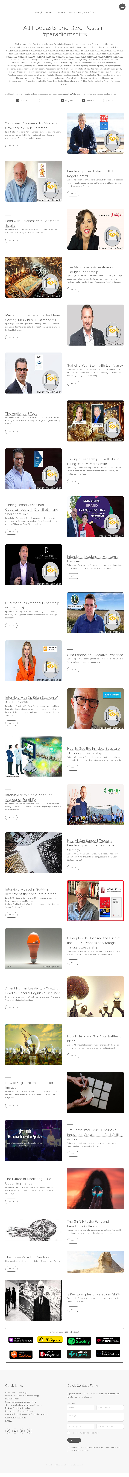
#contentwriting (12, 50)
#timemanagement (17, 81)
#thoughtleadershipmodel (84, 78)
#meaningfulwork (51, 63)
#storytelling (90, 72)
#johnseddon (92, 56)
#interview (50, 56)
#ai (40, 44)
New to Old (25, 101)
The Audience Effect (21, 413)
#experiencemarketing (35, 53)
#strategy (12, 75)
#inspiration (40, 56)
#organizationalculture (70, 66)
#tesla (57, 75)
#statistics (71, 72)
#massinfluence (18, 63)
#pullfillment (80, 69)
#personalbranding (15, 69)
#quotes (90, 69)
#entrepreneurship (108, 50)
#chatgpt (50, 47)
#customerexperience (38, 50)
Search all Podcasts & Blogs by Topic (20, 1402)
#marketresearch (111, 60)
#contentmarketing (110, 47)
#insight (31, 56)
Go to (11, 146)
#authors (87, 44)
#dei (50, 50)
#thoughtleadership (88, 75)
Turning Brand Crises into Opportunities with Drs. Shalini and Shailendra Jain (31, 509)
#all (30, 44)
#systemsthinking (24, 75)
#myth (102, 63)
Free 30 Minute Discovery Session (19, 1411)
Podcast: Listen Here (13, 1396)
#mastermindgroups (34, 63)
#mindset (77, 63)
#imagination (86, 53)
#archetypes (47, 44)
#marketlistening (96, 60)
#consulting (97, 47)
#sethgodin (18, 72)
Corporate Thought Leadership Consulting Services (26, 1414)
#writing (64, 84)
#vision (107, 81)
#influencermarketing (111, 53)
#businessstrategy (37, 47)
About (110, 101)
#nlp (35, 66)
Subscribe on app (32, 1396)
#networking (111, 63)
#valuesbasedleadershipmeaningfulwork (63, 81)
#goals (66, 53)
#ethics (120, 50)
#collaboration (70, 47)
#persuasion (29, 69)
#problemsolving (68, 69)
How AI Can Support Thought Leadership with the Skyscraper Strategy (91, 845)
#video (84, 81)
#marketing (48, 60)
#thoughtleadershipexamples (109, 75)
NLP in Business (12, 1399)
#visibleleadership (95, 81)
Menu (122, 6)
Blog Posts (69, 101)
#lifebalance (16, 60)
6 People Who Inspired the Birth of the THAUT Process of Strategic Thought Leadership (94, 942)
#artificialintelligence (62, 44)
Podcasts (90, 101)
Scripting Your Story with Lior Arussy (95, 365)
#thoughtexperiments (70, 75)
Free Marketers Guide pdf (15, 1417)
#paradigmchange (88, 66)
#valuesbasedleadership (36, 81)
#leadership (118, 56)
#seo (11, 72)
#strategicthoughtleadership (107, 72)
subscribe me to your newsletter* (85, 1433)
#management (36, 60)
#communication (84, 47)
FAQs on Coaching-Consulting (17, 1408)
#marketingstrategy (80, 60)
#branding (109, 44)
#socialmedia (50, 72)
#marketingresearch (62, 60)
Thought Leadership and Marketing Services (23, 1405)
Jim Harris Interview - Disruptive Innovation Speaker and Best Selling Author (95, 1134)
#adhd (35, 44)
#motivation (87, 63)
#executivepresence (17, 53)
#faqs (48, 53)
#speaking (61, 72)
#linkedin (25, 60)
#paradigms (102, 66)
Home (7, 1393)
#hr (71, 53)
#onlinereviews (54, 66)
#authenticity (77, 44)
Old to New (45, 101)
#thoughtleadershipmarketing (22, 78)
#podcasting (51, 69)
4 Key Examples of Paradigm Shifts (94, 1294)
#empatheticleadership (90, 50)
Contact (8, 1420)
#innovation (22, 56)
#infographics (11, 56)
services (94, 1394)
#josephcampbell (105, 56)
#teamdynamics (39, 75)
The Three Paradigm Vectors (27, 1257)
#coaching (59, 47)
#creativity (23, 50)
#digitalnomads (59, 50)
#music (96, 63)
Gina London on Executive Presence (95, 655)
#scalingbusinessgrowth (111, 69)
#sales (97, 69)
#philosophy (40, 69)
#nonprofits (42, 66)
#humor (76, 53)
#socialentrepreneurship (34, 72)
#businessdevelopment (19, 47)
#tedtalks (50, 75)
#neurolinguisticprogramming (19, 66)
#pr (58, 69)
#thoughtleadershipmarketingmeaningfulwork (54, 78)
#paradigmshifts (114, 66)
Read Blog (22, 1393)
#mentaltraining (66, 63)
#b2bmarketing (98, 44)
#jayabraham (80, 56)
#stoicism (80, 72)
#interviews (60, 56)
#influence (96, 53)
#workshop (115, 81)
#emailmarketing (73, 50)
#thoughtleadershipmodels (107, 78)
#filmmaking (57, 53)
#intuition (70, 56)
